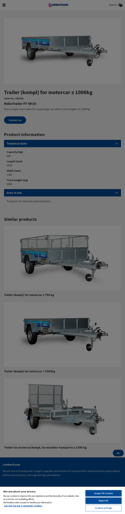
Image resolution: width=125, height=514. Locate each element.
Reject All (103, 500)
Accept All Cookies (103, 493)
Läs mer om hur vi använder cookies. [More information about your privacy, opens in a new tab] (23, 505)
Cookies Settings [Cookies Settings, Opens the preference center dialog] (103, 508)
